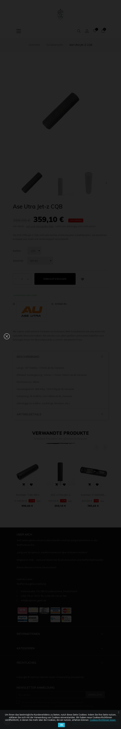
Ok (61, 725)
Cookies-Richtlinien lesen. (103, 720)
